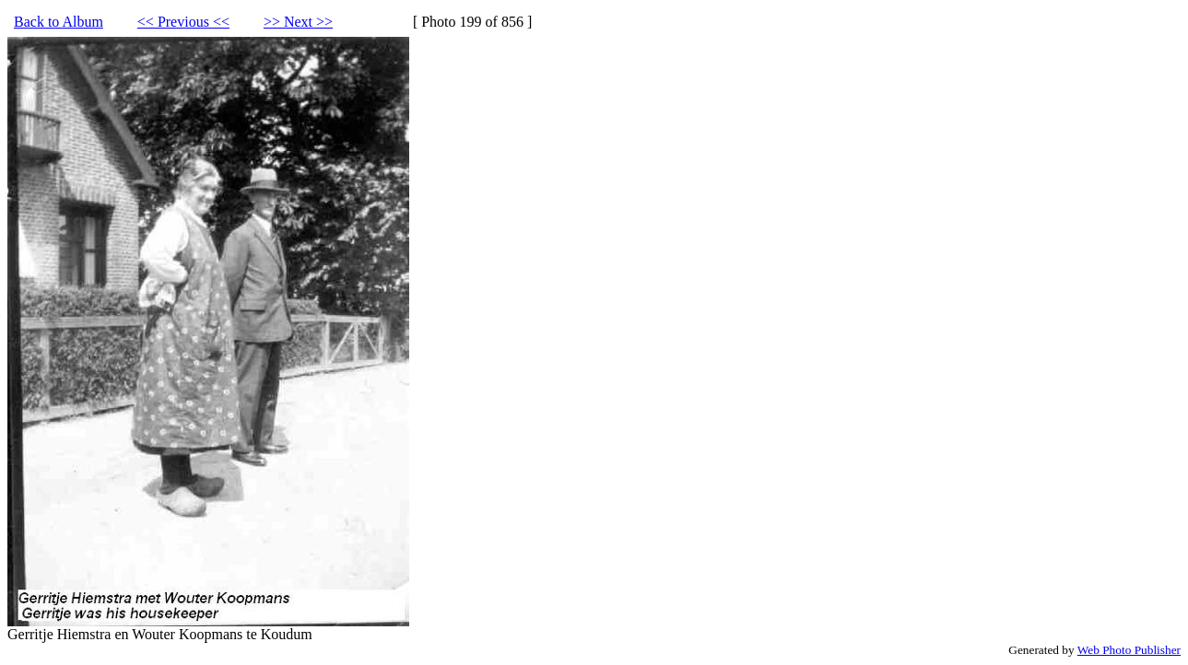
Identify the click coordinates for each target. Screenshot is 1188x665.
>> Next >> (298, 21)
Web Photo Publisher (1129, 650)
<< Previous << (183, 21)
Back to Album (58, 21)
